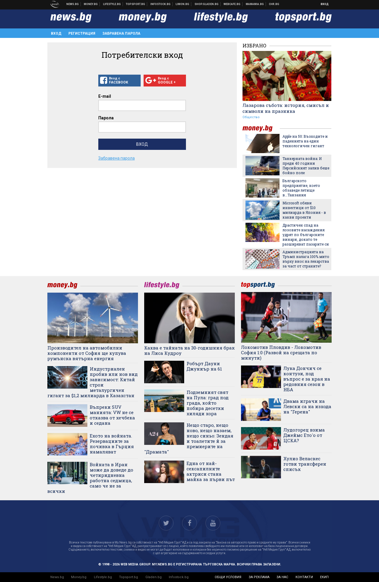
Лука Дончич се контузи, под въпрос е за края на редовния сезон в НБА (306, 378)
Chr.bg (274, 4)
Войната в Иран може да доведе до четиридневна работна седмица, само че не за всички (90, 478)
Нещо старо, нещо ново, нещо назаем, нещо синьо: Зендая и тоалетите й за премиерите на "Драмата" (188, 438)
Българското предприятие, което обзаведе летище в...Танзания (301, 187)
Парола (106, 118)
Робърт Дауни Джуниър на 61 (204, 366)
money (261, 128)
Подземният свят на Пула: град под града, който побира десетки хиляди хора (208, 402)
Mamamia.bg (255, 4)
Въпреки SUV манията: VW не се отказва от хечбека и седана (112, 415)
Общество (251, 117)
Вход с (119, 80)
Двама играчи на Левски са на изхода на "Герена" (307, 406)
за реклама (259, 577)
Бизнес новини (91, 4)
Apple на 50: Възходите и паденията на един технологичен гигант (305, 141)
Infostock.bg (179, 577)
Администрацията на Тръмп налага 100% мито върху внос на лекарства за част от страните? (305, 258)
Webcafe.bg (232, 4)
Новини (73, 4)
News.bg (57, 577)
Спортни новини (135, 4)
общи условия (228, 577)
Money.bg (78, 577)
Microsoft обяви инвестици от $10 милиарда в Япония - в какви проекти (304, 210)
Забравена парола (121, 33)
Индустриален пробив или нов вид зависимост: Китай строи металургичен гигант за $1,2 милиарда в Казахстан (92, 382)
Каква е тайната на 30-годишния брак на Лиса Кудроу (189, 350)
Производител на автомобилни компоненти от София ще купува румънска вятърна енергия (86, 353)
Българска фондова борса (161, 4)
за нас (282, 577)
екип (324, 577)
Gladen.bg (153, 577)
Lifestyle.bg (103, 577)
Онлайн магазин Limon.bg (182, 4)
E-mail (104, 96)
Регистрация (81, 33)
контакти (304, 577)
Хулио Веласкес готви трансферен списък (304, 464)
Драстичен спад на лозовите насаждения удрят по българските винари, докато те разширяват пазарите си (305, 234)
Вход (325, 4)
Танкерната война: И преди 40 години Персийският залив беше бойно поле (305, 165)
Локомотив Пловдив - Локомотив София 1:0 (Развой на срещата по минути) (281, 352)
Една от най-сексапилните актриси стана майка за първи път (211, 471)
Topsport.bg (128, 577)
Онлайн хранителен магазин (207, 4)
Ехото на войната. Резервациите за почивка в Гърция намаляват (112, 443)
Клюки (112, 4)
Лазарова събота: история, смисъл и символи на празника (286, 108)
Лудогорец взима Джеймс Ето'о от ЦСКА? (304, 435)
